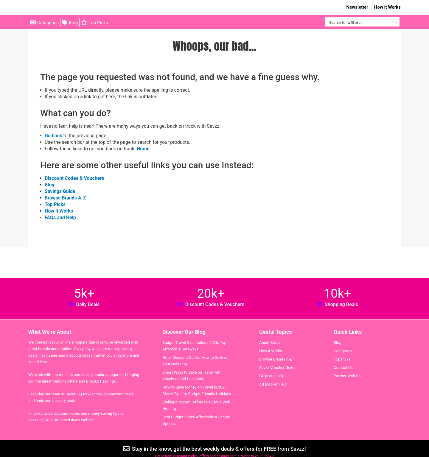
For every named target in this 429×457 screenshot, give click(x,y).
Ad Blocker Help (273, 384)
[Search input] (358, 22)
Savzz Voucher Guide (277, 367)
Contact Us (343, 367)
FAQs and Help (60, 217)
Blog (73, 22)
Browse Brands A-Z (65, 198)
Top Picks (98, 22)
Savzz (58, 7)
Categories (48, 22)
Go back (53, 135)
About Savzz (270, 342)
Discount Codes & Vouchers (74, 178)
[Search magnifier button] (395, 22)
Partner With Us (347, 376)
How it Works (387, 7)
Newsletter (357, 7)
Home (143, 149)
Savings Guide (60, 191)
